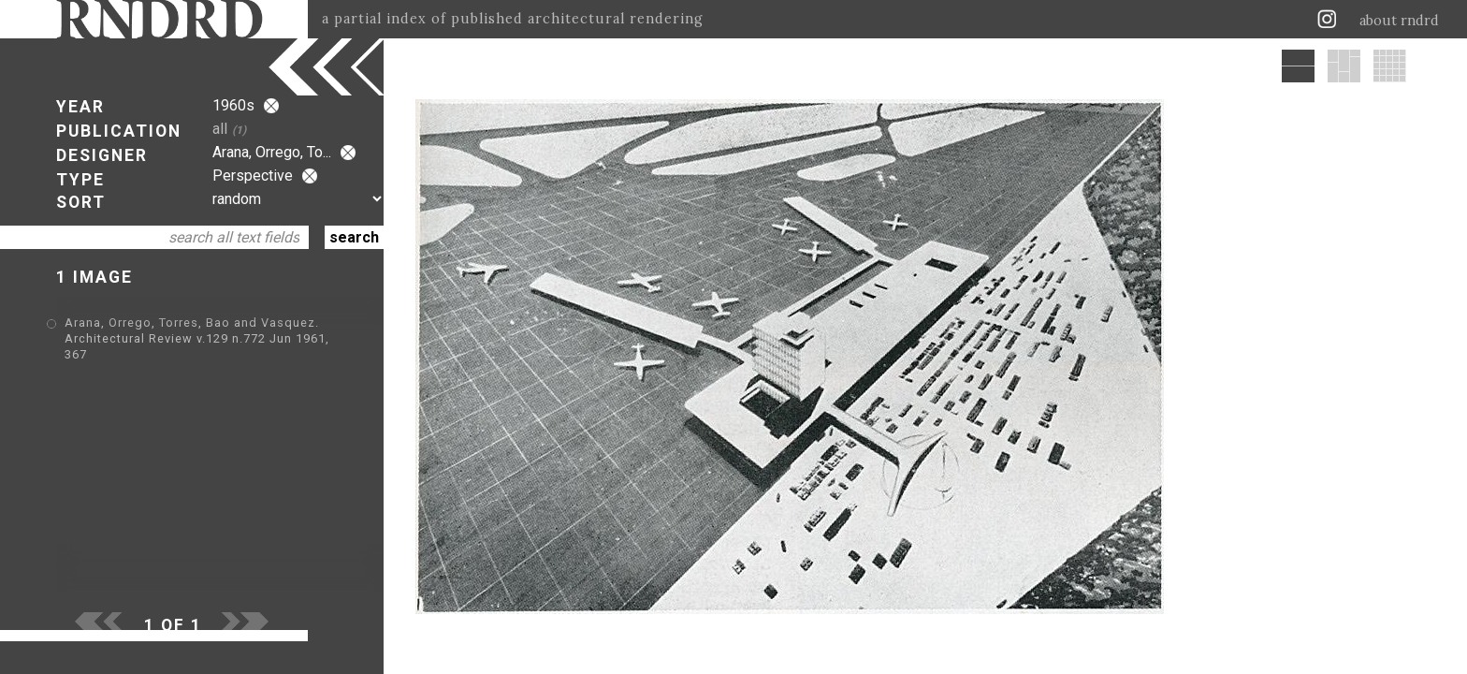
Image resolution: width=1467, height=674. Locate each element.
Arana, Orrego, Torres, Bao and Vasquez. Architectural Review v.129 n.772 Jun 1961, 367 (197, 338)
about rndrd (1399, 20)
